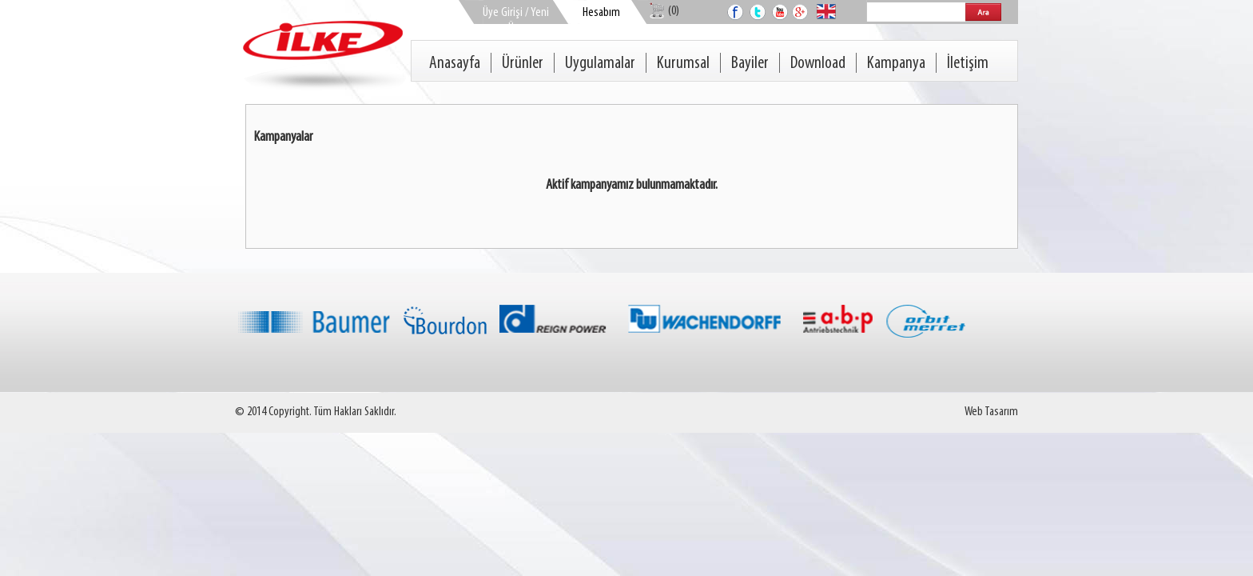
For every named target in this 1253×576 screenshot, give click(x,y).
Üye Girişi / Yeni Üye (516, 20)
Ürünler (522, 63)
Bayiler (750, 63)
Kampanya (896, 63)
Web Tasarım (991, 412)
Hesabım (601, 12)
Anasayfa (454, 63)
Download (817, 63)
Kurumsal (683, 63)
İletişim (967, 63)
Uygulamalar (600, 63)
